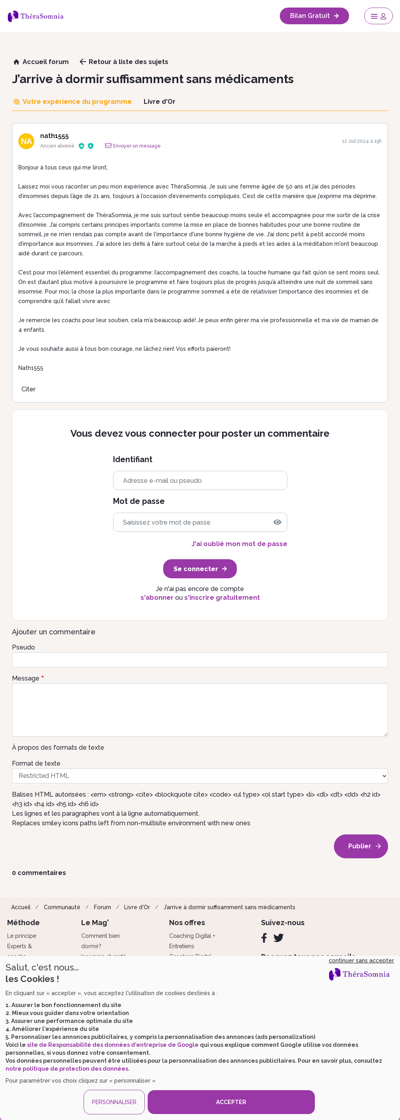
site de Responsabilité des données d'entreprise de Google (113, 1045)
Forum (102, 907)
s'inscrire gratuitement (222, 597)
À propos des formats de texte (58, 747)
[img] (277, 522)
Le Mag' (95, 922)
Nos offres (187, 922)
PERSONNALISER (114, 1102)
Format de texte (36, 763)
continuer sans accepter (361, 960)
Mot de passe (139, 501)
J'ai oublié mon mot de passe (239, 544)
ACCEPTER (231, 1102)
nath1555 (54, 136)
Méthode (23, 922)
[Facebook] (264, 938)
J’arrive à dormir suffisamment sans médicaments (229, 907)
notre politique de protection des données (67, 1069)
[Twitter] (278, 938)
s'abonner (157, 597)
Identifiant (132, 459)
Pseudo (23, 647)
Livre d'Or (137, 907)
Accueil (21, 907)
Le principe (21, 936)
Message (25, 678)
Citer (28, 389)
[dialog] (200, 1038)
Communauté (62, 907)
